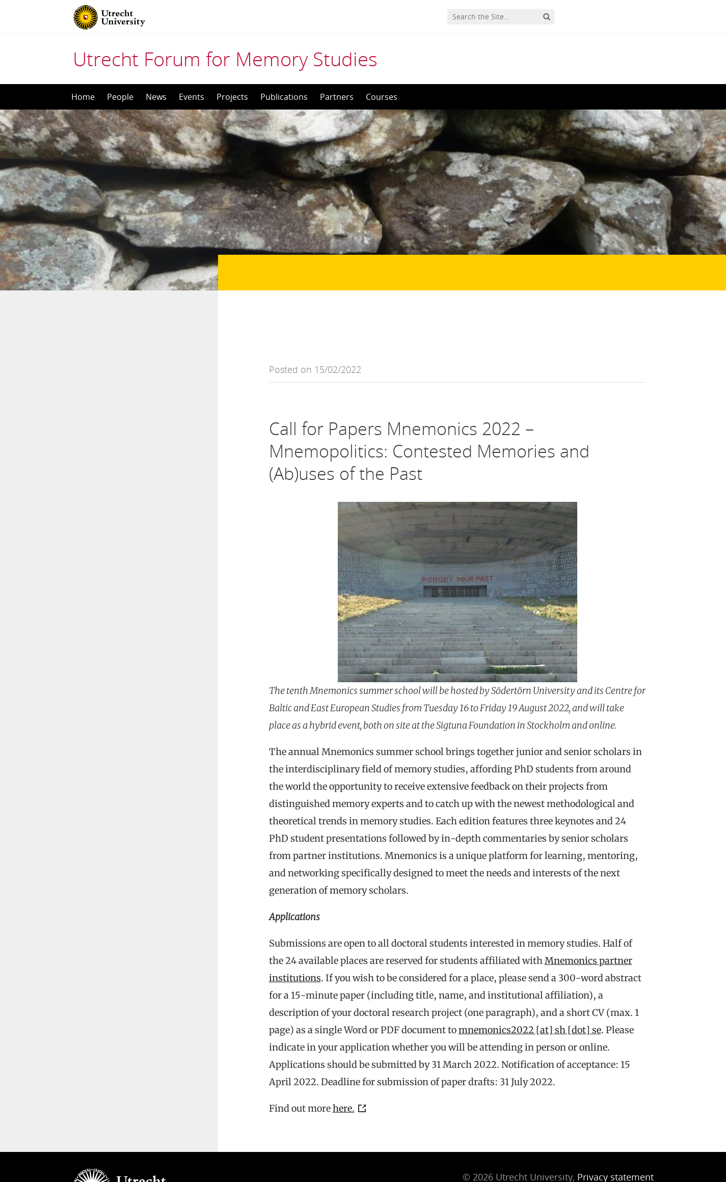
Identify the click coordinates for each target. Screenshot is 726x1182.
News (156, 96)
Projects (232, 96)
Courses (381, 96)
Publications (284, 96)
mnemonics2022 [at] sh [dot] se (530, 989)
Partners (337, 96)
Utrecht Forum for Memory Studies (225, 58)
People (120, 96)
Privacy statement (615, 1136)
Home (83, 96)
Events (191, 96)
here (342, 1067)
